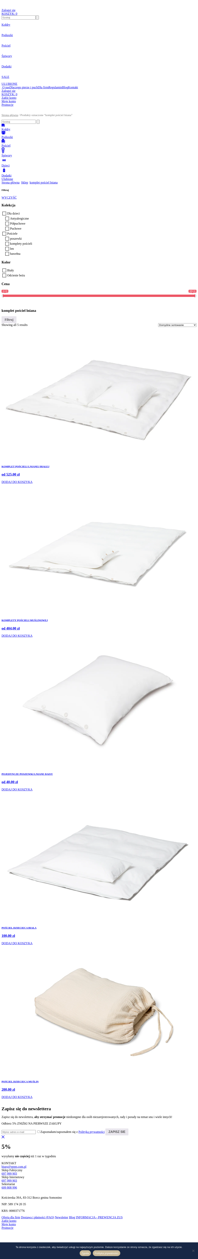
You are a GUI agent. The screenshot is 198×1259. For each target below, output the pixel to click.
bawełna (15, 253)
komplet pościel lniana (44, 182)
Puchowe (15, 228)
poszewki (16, 238)
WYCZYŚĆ (9, 197)
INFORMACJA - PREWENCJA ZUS (99, 1217)
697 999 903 (9, 1173)
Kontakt (73, 87)
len (12, 248)
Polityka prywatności (107, 1253)
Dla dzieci (13, 213)
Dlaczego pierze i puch (23, 87)
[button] (99, 112)
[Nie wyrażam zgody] (193, 1251)
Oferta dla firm (11, 1217)
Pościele (12, 233)
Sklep (24, 182)
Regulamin (55, 87)
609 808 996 (9, 1187)
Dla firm (43, 87)
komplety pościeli (21, 243)
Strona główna (10, 115)
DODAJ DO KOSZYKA (17, 482)
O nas (5, 87)
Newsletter (61, 1217)
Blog (65, 87)
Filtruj (9, 319)
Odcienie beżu (16, 275)
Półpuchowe (17, 223)
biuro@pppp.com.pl (14, 1166)
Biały (10, 270)
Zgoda (85, 1253)
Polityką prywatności (92, 1131)
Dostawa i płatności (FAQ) (37, 1217)
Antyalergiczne (19, 218)
